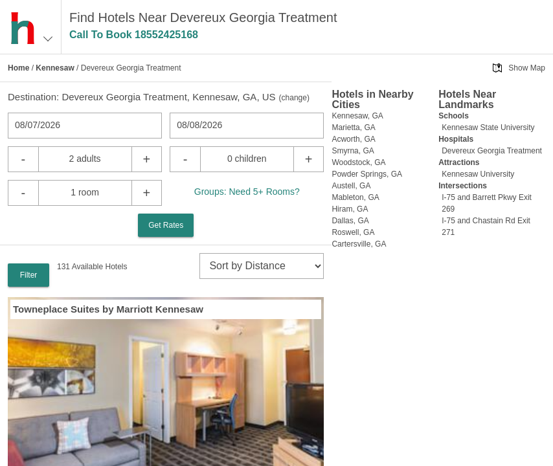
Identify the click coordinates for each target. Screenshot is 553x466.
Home (18, 67)
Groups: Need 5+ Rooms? (247, 191)
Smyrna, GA (353, 150)
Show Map (526, 67)
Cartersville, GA (359, 244)
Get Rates (165, 225)
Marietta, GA (353, 127)
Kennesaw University (478, 174)
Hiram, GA (350, 209)
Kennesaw (55, 67)
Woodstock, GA (358, 162)
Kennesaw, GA (357, 115)
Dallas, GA (350, 220)
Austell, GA (351, 185)
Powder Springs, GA (367, 174)
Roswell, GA (353, 232)
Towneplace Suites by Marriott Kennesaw (108, 309)
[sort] (261, 266)
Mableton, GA (355, 197)
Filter (29, 275)
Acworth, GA (353, 139)
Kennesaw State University (488, 127)
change (294, 97)
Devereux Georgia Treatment (492, 150)
